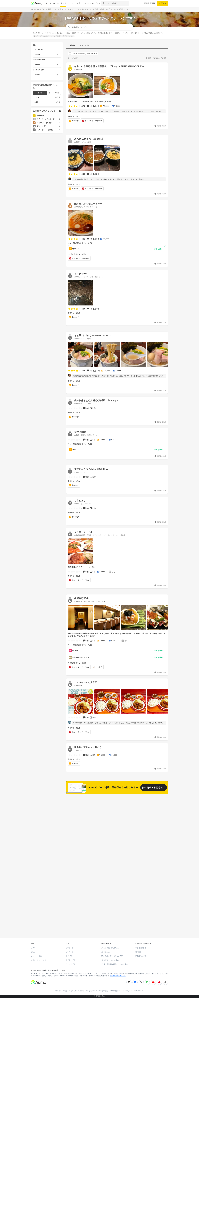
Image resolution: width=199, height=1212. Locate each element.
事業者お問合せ (140, 1136)
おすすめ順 (84, 45)
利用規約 (113, 1179)
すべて (40, 93)
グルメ (63, 3)
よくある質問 (90, 1179)
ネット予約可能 (54, 93)
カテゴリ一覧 (70, 1152)
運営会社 (58, 1179)
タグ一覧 (69, 1144)
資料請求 (138, 1140)
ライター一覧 (70, 1148)
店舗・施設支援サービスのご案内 (112, 1144)
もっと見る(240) (155, 988)
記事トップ (69, 1136)
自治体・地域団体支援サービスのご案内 (114, 1152)
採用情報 (81, 1179)
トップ (48, 3)
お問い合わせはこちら (118, 1164)
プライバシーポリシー (124, 1179)
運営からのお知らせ (70, 1179)
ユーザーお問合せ (102, 1179)
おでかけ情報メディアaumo (110, 1136)
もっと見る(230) (155, 1028)
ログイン (162, 3)
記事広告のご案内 (141, 1144)
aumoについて (139, 1179)
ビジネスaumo (105, 1140)
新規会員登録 (149, 3)
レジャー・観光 (74, 3)
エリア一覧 (69, 1140)
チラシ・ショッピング (91, 3)
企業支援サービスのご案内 (110, 1148)
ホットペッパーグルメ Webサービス (51, 1117)
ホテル (56, 3)
